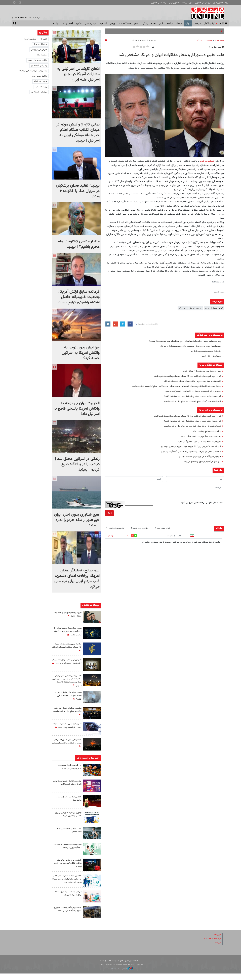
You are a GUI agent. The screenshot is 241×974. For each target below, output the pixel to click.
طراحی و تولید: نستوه (122, 969)
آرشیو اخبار (209, 23)
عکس (79, 23)
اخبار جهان (208, 40)
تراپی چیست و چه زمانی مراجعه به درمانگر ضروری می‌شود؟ (68, 846)
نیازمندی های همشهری (200, 2)
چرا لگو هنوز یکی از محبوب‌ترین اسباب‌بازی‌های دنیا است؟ (68, 767)
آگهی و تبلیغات (183, 2)
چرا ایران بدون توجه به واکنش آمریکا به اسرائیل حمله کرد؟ (81, 352)
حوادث (56, 23)
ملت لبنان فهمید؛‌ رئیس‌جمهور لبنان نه (204, 351)
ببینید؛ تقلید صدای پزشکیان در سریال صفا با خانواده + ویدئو (78, 191)
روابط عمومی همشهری (151, 2)
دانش (136, 23)
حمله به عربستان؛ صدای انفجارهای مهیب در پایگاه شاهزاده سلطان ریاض (67, 743)
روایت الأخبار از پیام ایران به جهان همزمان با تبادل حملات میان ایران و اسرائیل (187, 346)
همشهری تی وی (169, 2)
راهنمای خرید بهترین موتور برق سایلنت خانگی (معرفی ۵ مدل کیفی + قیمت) (68, 863)
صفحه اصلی (219, 40)
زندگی (145, 23)
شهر (161, 23)
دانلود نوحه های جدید (37, 60)
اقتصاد (179, 23)
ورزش (112, 23)
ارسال (109, 513)
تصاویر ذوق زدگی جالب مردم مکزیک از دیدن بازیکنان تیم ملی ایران (68, 727)
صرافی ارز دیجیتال (39, 49)
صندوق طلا (42, 55)
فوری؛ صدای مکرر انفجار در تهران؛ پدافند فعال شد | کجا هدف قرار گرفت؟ (189, 396)
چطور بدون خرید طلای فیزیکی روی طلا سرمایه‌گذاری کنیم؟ (67, 814)
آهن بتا (44, 39)
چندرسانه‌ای (90, 23)
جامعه (170, 23)
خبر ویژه (182, 308)
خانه (224, 23)
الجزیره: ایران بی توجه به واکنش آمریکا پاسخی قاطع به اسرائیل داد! (77, 408)
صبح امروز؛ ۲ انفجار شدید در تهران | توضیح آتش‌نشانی (197, 441)
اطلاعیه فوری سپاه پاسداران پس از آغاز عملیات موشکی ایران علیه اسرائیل (189, 381)
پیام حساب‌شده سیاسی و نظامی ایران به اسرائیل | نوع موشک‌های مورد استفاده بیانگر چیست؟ (180, 341)
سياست (197, 23)
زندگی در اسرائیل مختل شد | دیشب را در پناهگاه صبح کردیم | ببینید (77, 464)
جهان (187, 23)
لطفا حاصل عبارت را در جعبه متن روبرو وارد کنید (202, 502)
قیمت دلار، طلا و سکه (211, 939)
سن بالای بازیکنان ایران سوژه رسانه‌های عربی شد (200, 461)
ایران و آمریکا (195, 308)
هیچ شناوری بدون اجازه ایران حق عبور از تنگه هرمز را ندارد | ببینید (77, 520)
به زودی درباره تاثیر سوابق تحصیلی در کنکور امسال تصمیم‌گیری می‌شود (190, 391)
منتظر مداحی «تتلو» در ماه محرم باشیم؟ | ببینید (79, 244)
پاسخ (110, 535)
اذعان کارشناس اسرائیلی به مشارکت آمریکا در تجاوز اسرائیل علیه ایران (78, 74)
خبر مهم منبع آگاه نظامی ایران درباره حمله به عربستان (197, 456)
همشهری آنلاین (210, 13)
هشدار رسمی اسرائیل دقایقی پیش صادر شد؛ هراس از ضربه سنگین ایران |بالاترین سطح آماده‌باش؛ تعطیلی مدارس (171, 386)
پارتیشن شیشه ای (39, 65)
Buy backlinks (40, 44)
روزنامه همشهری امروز (220, 2)
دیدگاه (199, 40)
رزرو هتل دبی (41, 86)
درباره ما (217, 935)
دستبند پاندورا (30, 39)
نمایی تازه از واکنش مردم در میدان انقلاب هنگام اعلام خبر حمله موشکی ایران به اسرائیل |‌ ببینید (78, 132)
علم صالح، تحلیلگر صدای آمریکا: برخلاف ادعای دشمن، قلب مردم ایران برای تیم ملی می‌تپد (77, 578)
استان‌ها (103, 23)
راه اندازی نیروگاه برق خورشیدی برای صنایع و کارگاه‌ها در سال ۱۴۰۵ (68, 911)
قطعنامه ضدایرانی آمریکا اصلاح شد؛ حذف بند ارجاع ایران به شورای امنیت (189, 401)
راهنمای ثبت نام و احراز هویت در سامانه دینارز (67, 798)
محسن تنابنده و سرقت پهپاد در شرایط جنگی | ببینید (198, 436)
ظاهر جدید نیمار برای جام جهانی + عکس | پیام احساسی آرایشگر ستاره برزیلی (188, 451)
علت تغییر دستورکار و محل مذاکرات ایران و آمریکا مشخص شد (171, 55)
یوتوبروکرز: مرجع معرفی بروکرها (33, 71)
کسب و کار (68, 23)
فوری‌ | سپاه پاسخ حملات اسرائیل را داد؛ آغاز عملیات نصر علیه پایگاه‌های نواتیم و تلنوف (183, 376)
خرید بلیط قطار (40, 81)
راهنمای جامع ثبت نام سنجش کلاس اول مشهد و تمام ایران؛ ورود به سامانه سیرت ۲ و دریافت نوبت (67, 880)
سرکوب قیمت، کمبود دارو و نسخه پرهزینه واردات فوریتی (67, 894)
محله (153, 23)
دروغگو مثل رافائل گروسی (209, 356)
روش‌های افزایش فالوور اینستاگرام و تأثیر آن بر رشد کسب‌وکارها (67, 782)
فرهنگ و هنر (125, 23)
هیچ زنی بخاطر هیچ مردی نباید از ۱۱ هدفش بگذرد (199, 371)
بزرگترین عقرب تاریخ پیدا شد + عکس (205, 431)
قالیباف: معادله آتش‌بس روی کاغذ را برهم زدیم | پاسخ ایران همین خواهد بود (187, 446)
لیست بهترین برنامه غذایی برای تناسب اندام (68, 830)
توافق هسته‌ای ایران (214, 308)
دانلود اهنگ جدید (39, 76)
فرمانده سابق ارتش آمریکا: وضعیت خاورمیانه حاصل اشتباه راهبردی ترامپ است (79, 297)
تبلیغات (217, 943)
